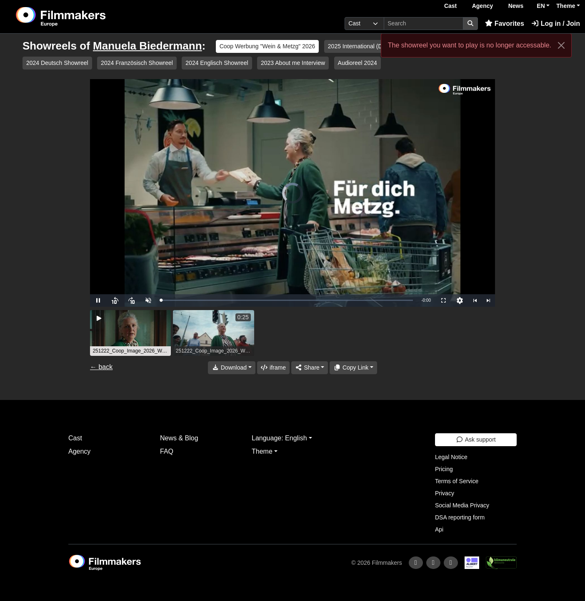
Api (439, 529)
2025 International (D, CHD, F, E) (370, 46)
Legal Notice (451, 457)
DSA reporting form (460, 517)
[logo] (81, 16)
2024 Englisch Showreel (216, 63)
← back (101, 366)
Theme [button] (565, 5)
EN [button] (541, 5)
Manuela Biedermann (147, 46)
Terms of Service (456, 481)
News (516, 5)
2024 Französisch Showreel (137, 63)
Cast (450, 5)
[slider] (287, 300)
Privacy (444, 493)
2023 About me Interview (293, 63)
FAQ (166, 451)
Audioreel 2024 (357, 63)
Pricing (444, 469)
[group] (130, 333)
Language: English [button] (279, 438)
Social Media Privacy (462, 505)
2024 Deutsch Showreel (57, 63)
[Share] (309, 367)
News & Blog (179, 438)
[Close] (561, 45)
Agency (482, 5)
